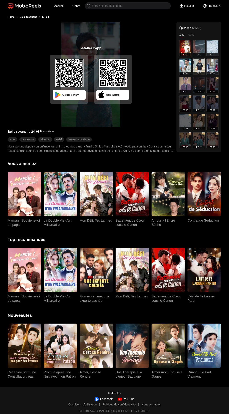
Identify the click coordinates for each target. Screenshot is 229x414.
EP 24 (45, 16)
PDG (12, 139)
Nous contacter (151, 404)
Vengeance (28, 139)
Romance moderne (79, 139)
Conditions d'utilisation (82, 404)
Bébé (59, 139)
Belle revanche (28, 16)
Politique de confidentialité (119, 404)
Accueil (59, 5)
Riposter (45, 139)
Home (11, 16)
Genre (76, 5)
